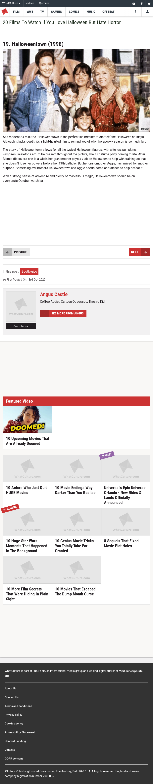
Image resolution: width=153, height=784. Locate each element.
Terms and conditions (18, 706)
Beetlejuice (29, 271)
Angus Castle (54, 294)
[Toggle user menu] (147, 12)
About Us (10, 688)
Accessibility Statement (20, 732)
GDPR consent (14, 758)
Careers (10, 749)
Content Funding (15, 741)
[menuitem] (134, 3)
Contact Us (12, 697)
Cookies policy (14, 723)
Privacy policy (13, 714)
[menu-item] (16, 12)
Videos (30, 3)
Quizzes (44, 3)
